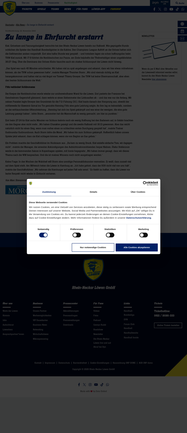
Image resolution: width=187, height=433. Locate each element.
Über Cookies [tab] (138, 192)
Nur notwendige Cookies (93, 247)
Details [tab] (93, 192)
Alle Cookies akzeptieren (137, 247)
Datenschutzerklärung (138, 217)
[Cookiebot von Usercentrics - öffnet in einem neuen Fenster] (145, 183)
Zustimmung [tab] (49, 192)
